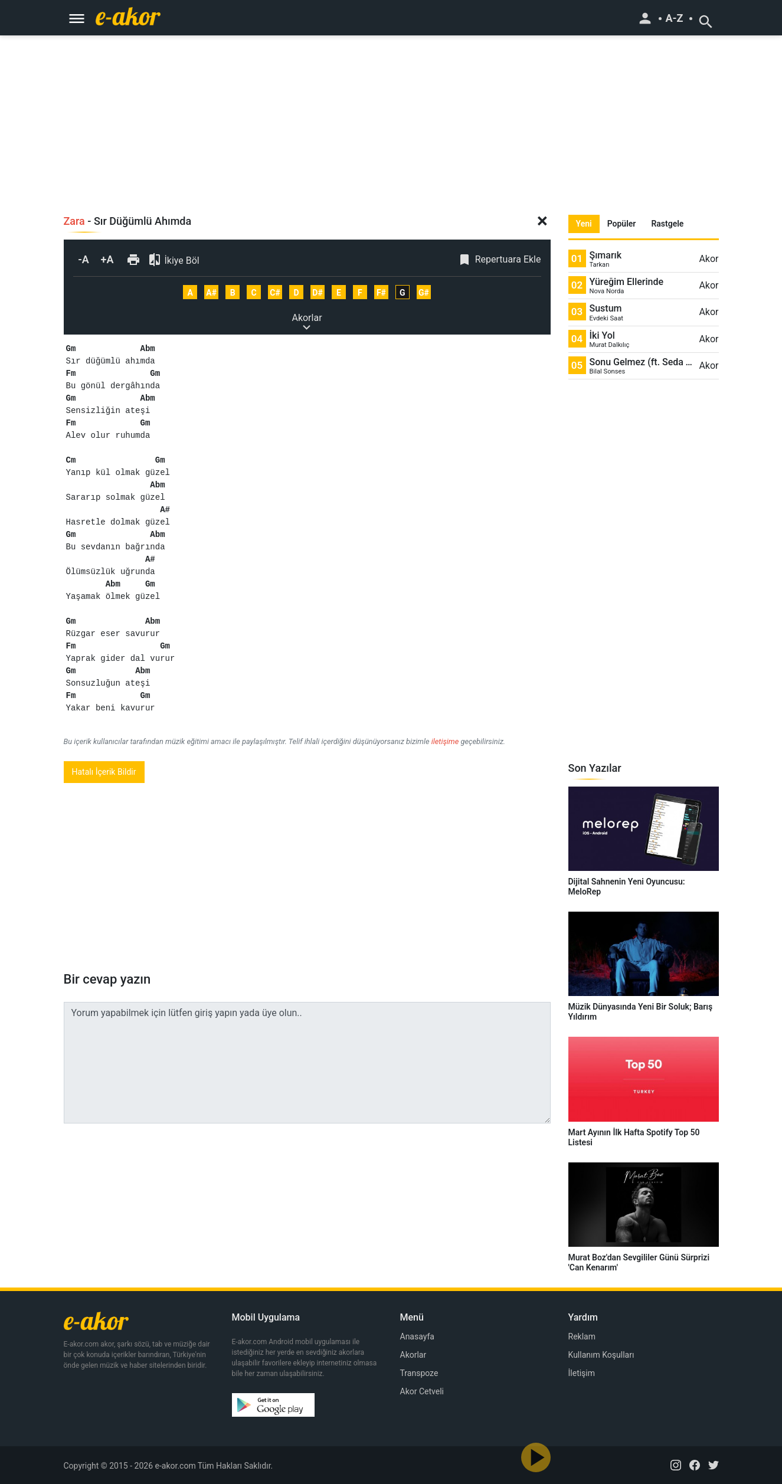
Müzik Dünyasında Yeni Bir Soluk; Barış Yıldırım (640, 1011)
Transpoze (419, 1373)
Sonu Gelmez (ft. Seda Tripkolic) (642, 362)
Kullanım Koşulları (601, 1354)
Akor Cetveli (422, 1391)
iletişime (445, 741)
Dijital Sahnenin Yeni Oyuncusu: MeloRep (626, 886)
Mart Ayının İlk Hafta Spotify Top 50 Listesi (634, 1137)
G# (423, 292)
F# (381, 292)
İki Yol (602, 335)
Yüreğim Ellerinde (627, 281)
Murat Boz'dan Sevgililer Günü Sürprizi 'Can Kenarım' (639, 1262)
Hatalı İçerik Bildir (104, 772)
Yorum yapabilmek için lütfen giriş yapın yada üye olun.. (307, 1062)
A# (211, 292)
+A (107, 259)
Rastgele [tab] (667, 223)
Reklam (582, 1336)
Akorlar (307, 318)
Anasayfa (417, 1336)
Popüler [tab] (621, 223)
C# (275, 292)
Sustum (606, 308)
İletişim (582, 1373)
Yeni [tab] (584, 223)
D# (317, 292)
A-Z (674, 18)
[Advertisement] (391, 118)
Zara (74, 221)
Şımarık (606, 255)
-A (83, 259)
